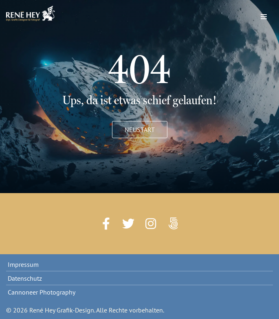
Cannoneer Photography (41, 292)
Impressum (23, 264)
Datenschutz (25, 278)
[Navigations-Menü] (264, 14)
